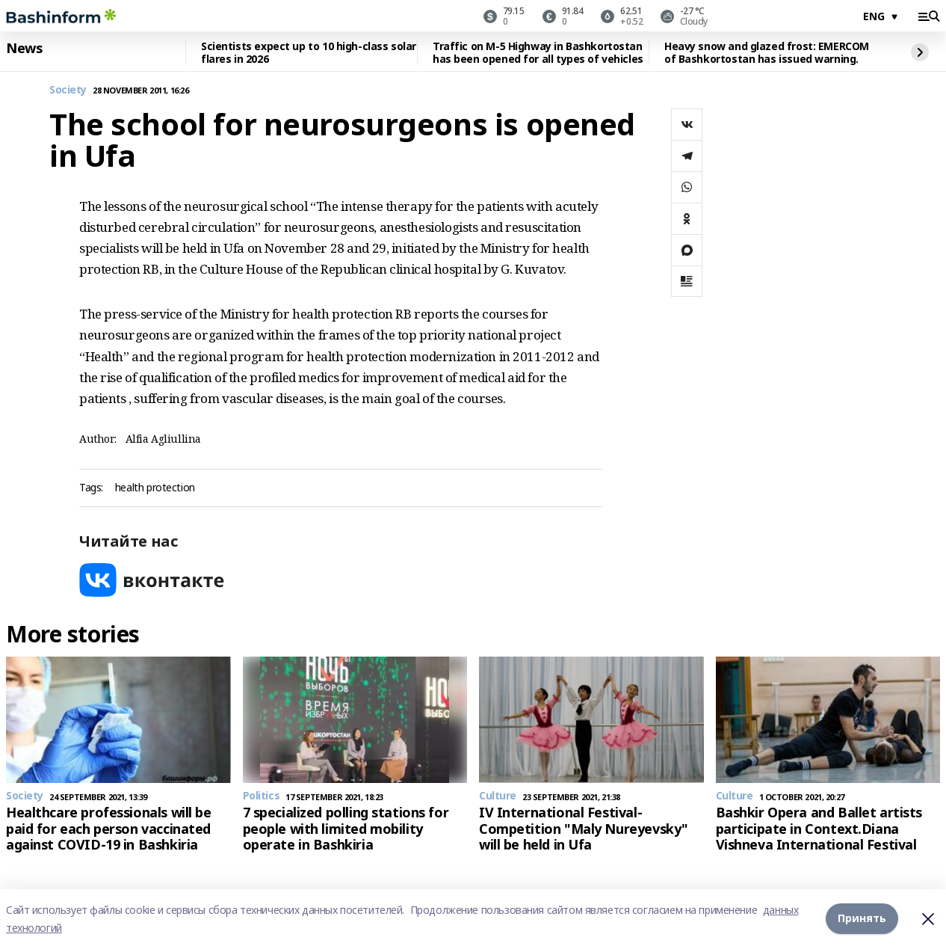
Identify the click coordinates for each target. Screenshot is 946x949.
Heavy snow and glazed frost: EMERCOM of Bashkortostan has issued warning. (766, 52)
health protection (155, 488)
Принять (862, 919)
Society (68, 90)
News (24, 48)
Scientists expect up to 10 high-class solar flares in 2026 (308, 52)
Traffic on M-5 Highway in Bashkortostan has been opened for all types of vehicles (538, 52)
